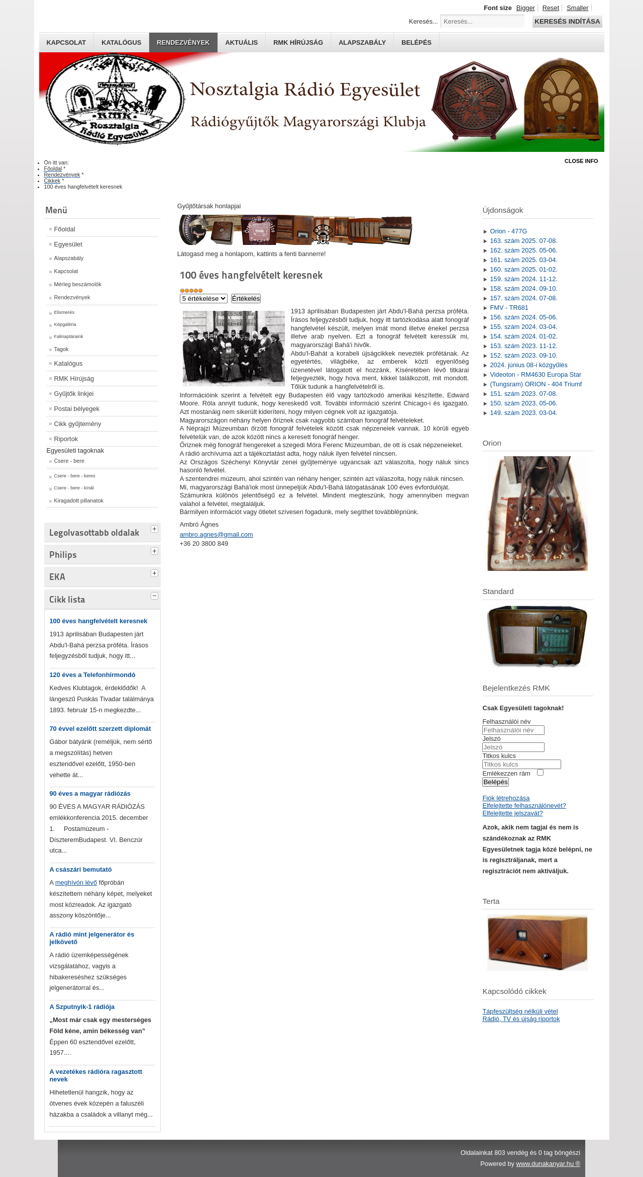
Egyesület (68, 244)
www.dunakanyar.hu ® (548, 1163)
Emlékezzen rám (506, 773)
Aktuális (242, 42)
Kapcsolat (66, 42)
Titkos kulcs (498, 756)
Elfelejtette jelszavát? (512, 813)
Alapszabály (362, 42)
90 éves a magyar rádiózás (90, 793)
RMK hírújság (298, 42)
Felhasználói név (506, 721)
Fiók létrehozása (505, 798)
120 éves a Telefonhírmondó (93, 675)
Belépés (416, 42)
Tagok (61, 349)
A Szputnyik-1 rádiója (82, 1007)
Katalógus (121, 42)
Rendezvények (183, 42)
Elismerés (64, 312)
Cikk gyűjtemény (77, 424)
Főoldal (64, 229)
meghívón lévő (76, 882)
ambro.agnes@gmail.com (216, 534)
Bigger (525, 8)
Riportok (66, 439)
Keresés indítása (567, 21)
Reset (551, 8)
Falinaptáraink (68, 336)
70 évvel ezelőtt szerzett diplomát (100, 728)
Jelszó (491, 738)
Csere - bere (69, 461)
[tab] (156, 528)
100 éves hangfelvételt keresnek (99, 621)
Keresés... (423, 21)
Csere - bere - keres (74, 475)
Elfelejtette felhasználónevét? (524, 805)
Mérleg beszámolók (77, 284)
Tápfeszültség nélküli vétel (520, 1011)
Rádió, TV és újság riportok (521, 1019)
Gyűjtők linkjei (74, 393)
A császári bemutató (81, 869)
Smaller (577, 8)
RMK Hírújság (74, 378)
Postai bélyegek (76, 408)
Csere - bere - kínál (74, 487)
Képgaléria (65, 324)
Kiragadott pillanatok (79, 500)
